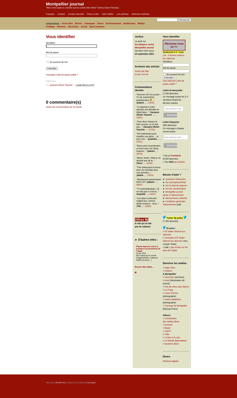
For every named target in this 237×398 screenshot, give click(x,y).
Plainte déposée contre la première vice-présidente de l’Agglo (148, 248)
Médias (141, 23)
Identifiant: (168, 61)
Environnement (113, 23)
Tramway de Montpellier (176, 306)
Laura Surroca (171, 293)
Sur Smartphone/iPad (176, 182)
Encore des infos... (144, 267)
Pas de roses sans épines (177, 286)
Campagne (89, 23)
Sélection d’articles (140, 14)
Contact (61, 14)
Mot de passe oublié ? (67, 75)
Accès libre (67, 23)
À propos (50, 14)
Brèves (78, 23)
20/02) (148, 206)
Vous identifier (60, 36)
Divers (100, 23)
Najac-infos (170, 267)
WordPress (60, 382)
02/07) (153, 194)
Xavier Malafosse (173, 299)
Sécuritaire (73, 26)
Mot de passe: (169, 68)
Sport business (96, 26)
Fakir (167, 334)
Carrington (91, 382)
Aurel (166, 280)
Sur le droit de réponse (176, 185)
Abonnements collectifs (176, 198)
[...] (150, 260)
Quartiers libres (172, 344)
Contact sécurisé (76, 14)
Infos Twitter (107, 14)
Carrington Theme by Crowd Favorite (172, 381)
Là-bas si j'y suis (172, 337)
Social (84, 26)
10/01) (139, 117)
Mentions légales (171, 361)
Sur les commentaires (176, 188)
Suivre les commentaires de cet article (64, 107)
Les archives (122, 14)
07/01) (152, 129)
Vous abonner (169, 81)
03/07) (139, 185)
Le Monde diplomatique (176, 340)
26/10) (139, 154)
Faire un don (93, 14)
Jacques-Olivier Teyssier (61, 85)
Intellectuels (129, 23)
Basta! (168, 328)
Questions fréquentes (176, 179)
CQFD (168, 331)
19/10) (149, 163)
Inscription (51, 75)
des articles (179, 162)
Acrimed (168, 325)
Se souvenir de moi (57, 62)
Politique (50, 26)
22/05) (151, 103)
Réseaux (61, 26)
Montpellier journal (65, 4)
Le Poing (169, 290)
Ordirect (168, 271)
